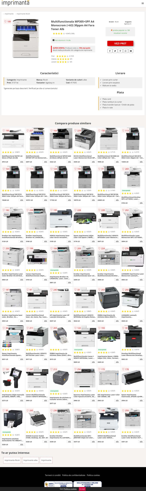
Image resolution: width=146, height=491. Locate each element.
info (21, 162)
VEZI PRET (120, 43)
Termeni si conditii (53, 475)
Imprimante (9, 14)
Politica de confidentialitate (73, 475)
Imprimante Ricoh (23, 14)
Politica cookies (93, 475)
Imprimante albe (30, 460)
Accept (82, 489)
